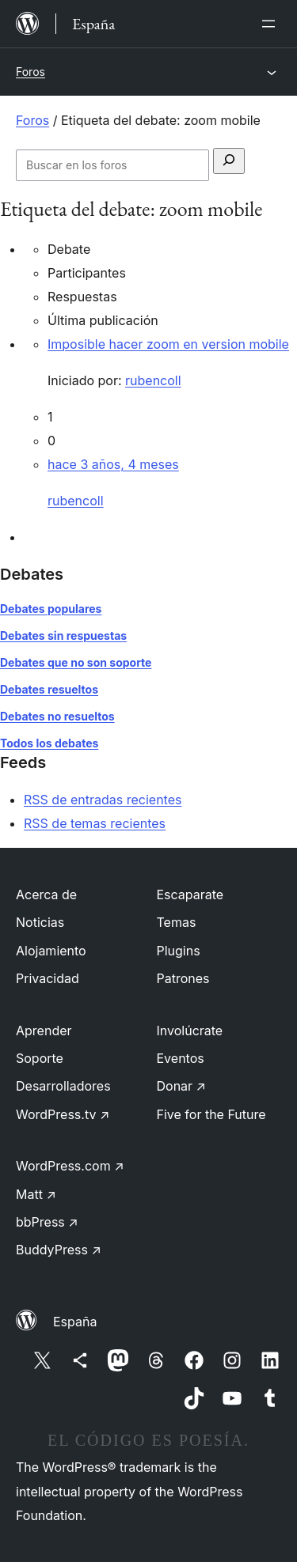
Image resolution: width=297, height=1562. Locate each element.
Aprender (44, 1030)
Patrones (183, 978)
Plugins (178, 951)
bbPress (47, 1222)
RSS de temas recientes (95, 823)
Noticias (40, 922)
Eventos (180, 1058)
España (75, 1321)
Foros (30, 71)
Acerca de (46, 894)
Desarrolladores (63, 1086)
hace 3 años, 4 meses (113, 464)
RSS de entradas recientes (102, 799)
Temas (176, 922)
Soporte (39, 1058)
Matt (36, 1194)
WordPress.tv (62, 1114)
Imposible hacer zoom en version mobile (168, 344)
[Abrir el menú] (271, 23)
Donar (182, 1086)
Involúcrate (190, 1030)
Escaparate (190, 894)
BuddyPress (58, 1250)
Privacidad (47, 978)
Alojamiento (51, 951)
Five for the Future (211, 1114)
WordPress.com (70, 1166)
